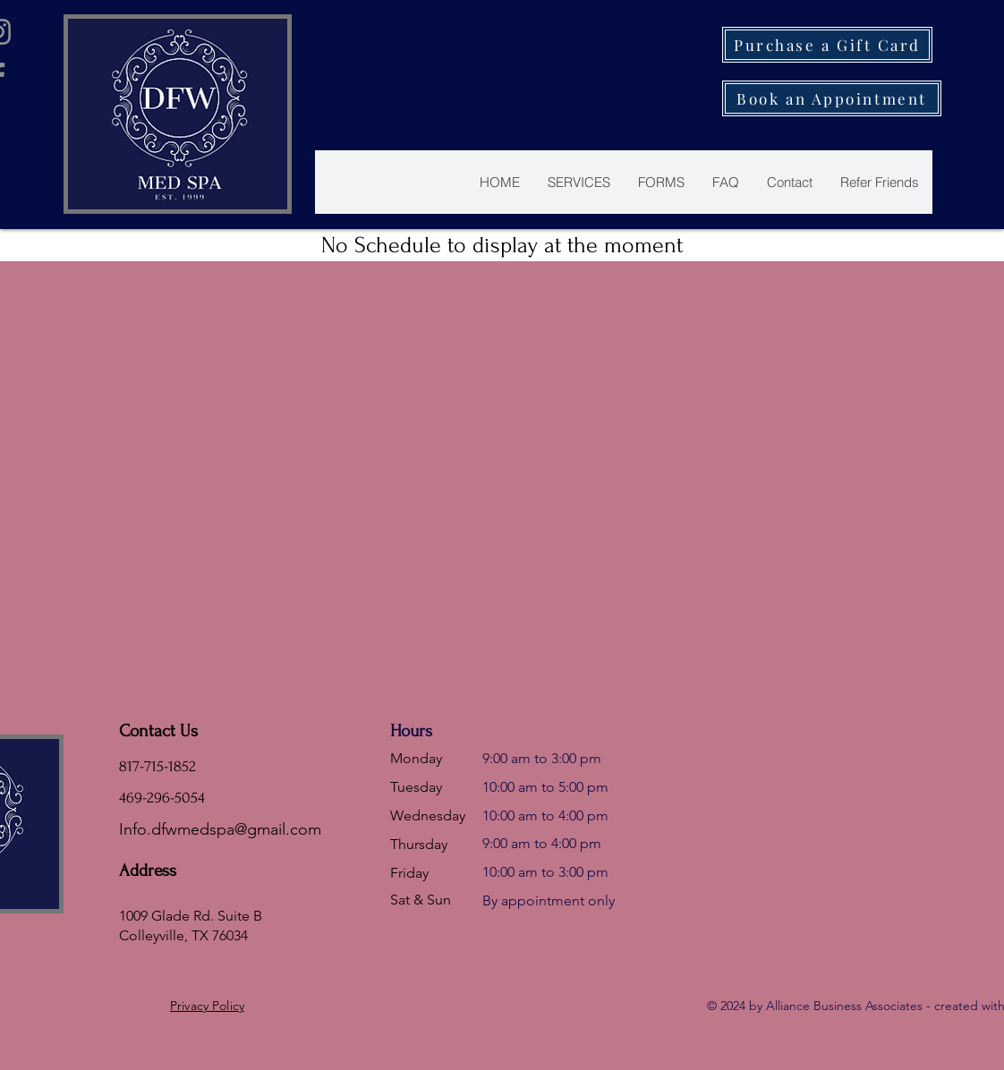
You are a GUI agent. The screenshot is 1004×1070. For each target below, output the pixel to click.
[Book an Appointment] (831, 98)
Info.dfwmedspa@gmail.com (220, 829)
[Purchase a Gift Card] (827, 45)
